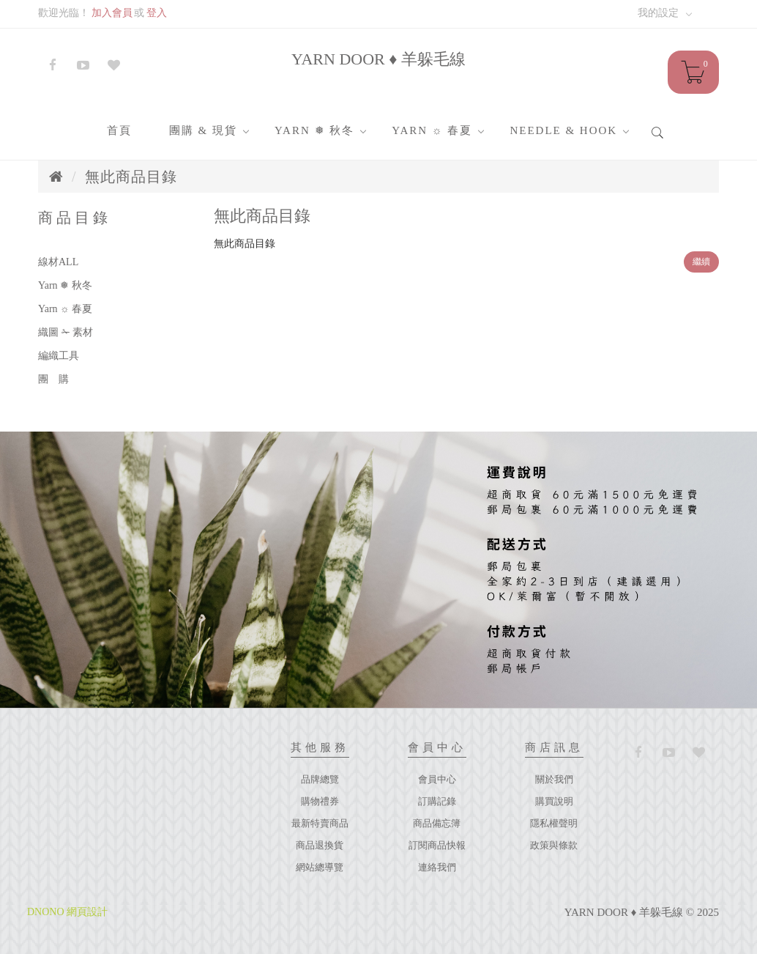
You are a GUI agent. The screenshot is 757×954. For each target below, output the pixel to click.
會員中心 (437, 779)
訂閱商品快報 (437, 845)
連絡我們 (437, 867)
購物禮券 (320, 801)
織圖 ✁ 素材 (65, 332)
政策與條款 (554, 845)
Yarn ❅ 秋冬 (314, 130)
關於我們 (554, 779)
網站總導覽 (319, 867)
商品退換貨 (319, 845)
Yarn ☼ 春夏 (432, 130)
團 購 (53, 379)
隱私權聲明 (554, 823)
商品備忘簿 (436, 823)
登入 (156, 12)
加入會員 (112, 12)
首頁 (119, 130)
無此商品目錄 (131, 177)
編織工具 (58, 355)
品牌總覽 (320, 779)
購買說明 (554, 801)
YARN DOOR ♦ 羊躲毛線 (378, 59)
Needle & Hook (563, 130)
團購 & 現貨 (203, 130)
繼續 (701, 261)
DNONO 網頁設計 (67, 911)
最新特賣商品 (319, 823)
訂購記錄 (437, 801)
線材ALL (58, 261)
